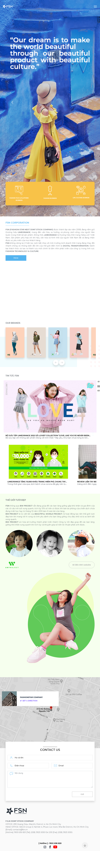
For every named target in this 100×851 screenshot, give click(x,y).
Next (87, 102)
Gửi (82, 794)
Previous (13, 102)
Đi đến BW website (82, 565)
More (16, 258)
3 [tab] (98, 390)
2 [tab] (98, 386)
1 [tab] (98, 381)
